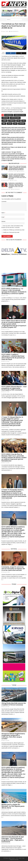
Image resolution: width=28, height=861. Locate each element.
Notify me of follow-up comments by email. (13, 230)
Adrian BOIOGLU (21, 171)
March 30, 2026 (6, 329)
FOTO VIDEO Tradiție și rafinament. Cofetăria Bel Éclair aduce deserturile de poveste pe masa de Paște (13, 356)
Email (2, 217)
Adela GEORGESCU (14, 31)
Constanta (5, 117)
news (4, 123)
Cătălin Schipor (14, 180)
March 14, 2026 (6, 499)
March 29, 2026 (6, 361)
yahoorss (21, 123)
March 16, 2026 (6, 462)
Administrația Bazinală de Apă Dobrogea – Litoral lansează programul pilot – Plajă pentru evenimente (12, 839)
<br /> (14, 264)
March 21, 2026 (6, 391)
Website (3, 221)
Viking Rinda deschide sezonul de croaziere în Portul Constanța (13, 704)
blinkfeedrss (8, 115)
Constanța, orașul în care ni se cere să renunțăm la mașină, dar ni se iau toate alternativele (13, 568)
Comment (3, 201)
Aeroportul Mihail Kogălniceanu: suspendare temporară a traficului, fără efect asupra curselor (13, 736)
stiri (15, 123)
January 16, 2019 (6, 180)
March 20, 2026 (6, 427)
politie (9, 123)
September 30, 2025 (6, 189)
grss (23, 120)
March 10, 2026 (6, 809)
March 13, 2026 (6, 538)
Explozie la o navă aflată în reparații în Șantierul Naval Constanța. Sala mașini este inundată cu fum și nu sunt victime (16, 185)
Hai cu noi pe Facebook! (14, 239)
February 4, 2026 (6, 572)
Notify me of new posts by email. (11, 232)
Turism (14, 685)
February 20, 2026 (6, 843)
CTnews (4, 120)
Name (3, 212)
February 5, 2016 (13, 171)
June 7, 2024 (5, 31)
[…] (8, 301)
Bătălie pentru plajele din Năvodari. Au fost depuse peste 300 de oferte (12, 806)
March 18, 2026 (6, 740)
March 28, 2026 (6, 706)
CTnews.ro (12, 120)
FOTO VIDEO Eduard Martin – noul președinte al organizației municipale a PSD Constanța (13, 388)
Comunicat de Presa (20, 115)
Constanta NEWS (15, 117)
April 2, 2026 (5, 295)
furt (18, 120)
